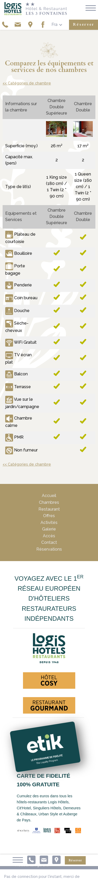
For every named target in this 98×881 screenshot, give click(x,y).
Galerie (49, 529)
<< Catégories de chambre (27, 83)
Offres (49, 515)
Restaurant (49, 509)
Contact (49, 542)
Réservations (49, 549)
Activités (49, 522)
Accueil (49, 495)
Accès (49, 535)
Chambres (49, 502)
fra (54, 24)
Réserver (83, 24)
